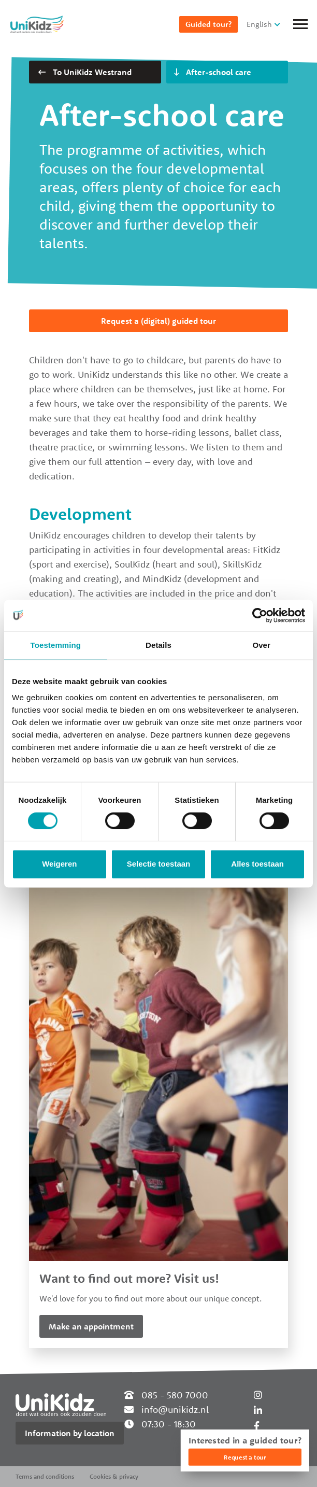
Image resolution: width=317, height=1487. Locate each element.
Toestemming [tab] (56, 645)
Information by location (69, 1433)
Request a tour (245, 1457)
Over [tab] (261, 645)
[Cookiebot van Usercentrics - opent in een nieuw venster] (259, 615)
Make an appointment (91, 1326)
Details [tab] (158, 645)
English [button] (259, 24)
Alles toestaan (257, 863)
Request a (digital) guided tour (158, 321)
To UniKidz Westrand (85, 72)
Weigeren (59, 863)
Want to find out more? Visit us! (129, 1278)
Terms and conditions (45, 1476)
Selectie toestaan (159, 863)
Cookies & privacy (114, 1476)
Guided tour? (208, 24)
